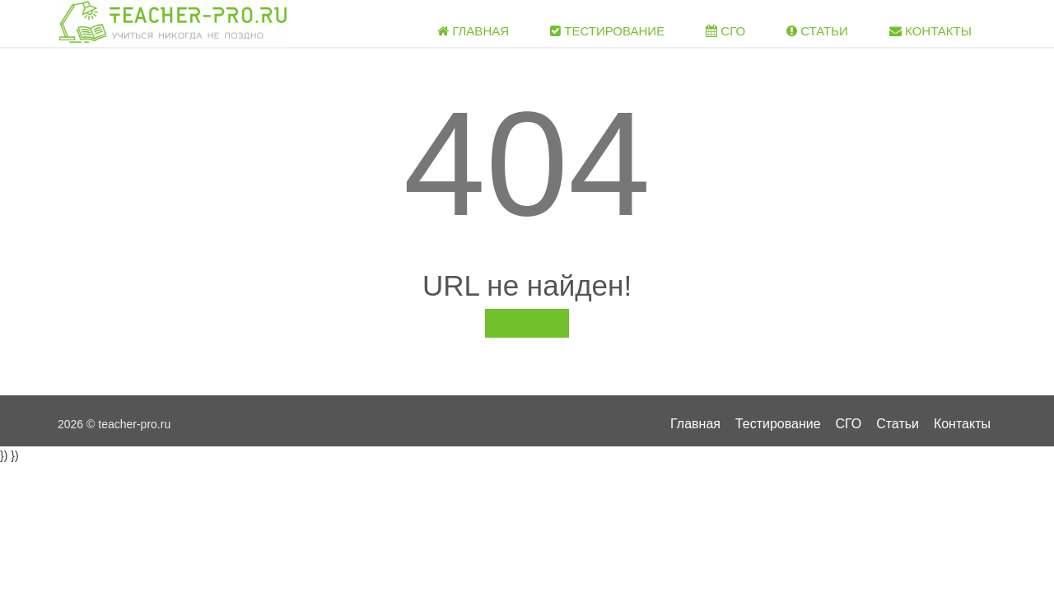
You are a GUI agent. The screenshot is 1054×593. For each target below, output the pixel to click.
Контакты (930, 31)
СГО (725, 31)
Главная (473, 31)
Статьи (817, 31)
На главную (526, 322)
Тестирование (607, 31)
